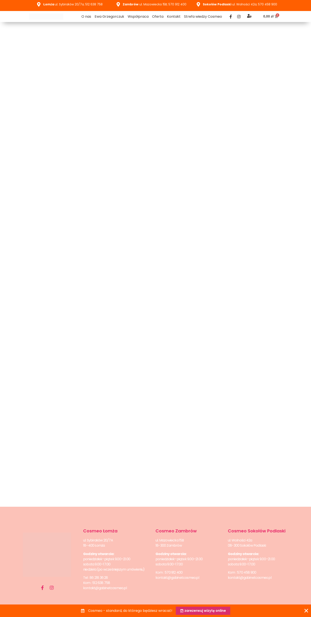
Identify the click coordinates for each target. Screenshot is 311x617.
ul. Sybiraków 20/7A (98, 540)
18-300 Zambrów (169, 545)
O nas (86, 16)
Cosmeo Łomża (100, 531)
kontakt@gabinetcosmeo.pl (105, 587)
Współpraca (138, 16)
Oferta (157, 16)
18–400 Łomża (94, 545)
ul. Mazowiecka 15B (170, 540)
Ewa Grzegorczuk (109, 16)
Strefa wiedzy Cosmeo (203, 16)
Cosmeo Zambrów (176, 531)
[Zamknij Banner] (306, 610)
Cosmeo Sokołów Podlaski (257, 531)
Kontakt (174, 16)
